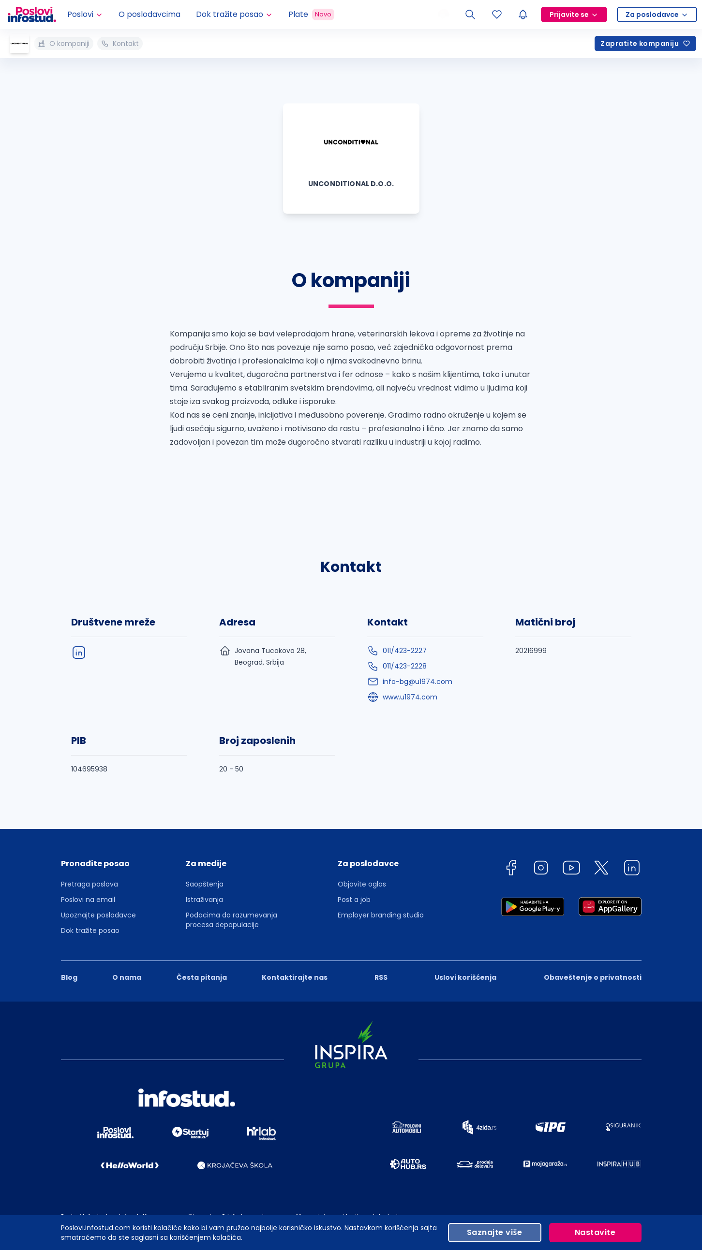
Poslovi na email (88, 899)
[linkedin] (632, 869)
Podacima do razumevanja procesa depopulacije (231, 920)
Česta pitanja (202, 977)
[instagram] (541, 869)
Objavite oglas (362, 884)
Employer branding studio (381, 915)
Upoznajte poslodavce (98, 915)
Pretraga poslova (89, 884)
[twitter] (601, 869)
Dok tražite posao (90, 930)
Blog (69, 977)
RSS (381, 977)
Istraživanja (204, 899)
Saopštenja (205, 884)
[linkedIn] (79, 652)
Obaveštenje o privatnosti (593, 977)
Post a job (354, 899)
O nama (126, 977)
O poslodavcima (149, 14)
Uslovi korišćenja (465, 977)
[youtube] (571, 869)
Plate (311, 14)
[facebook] (511, 869)
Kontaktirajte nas (295, 977)
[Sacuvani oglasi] (497, 14)
